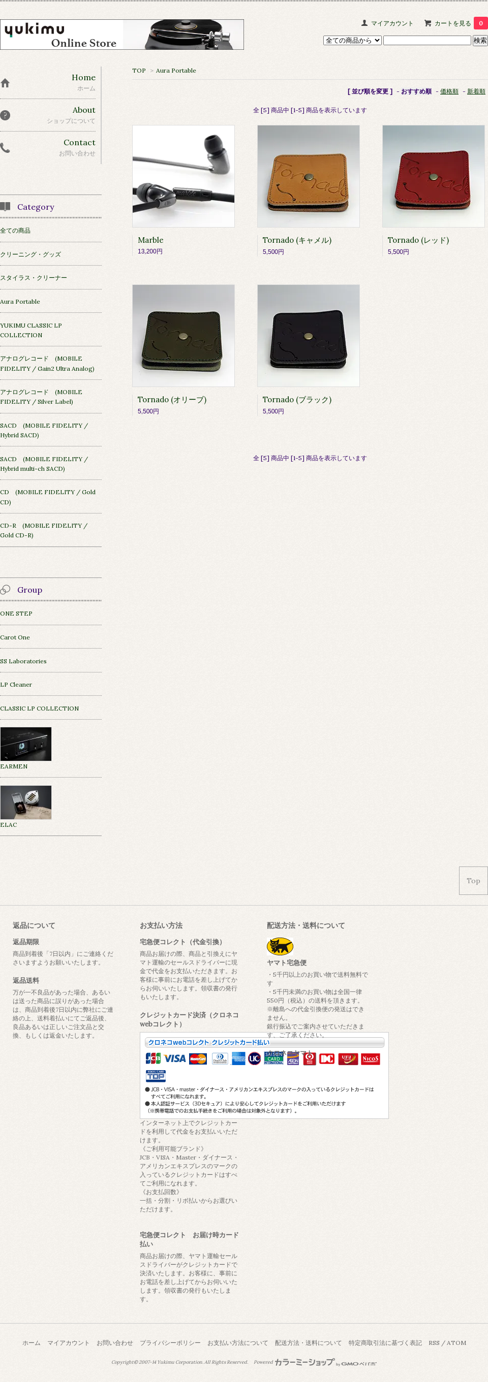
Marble (151, 240)
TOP (139, 70)
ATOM (456, 1342)
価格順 (449, 91)
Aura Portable (176, 70)
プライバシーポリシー (170, 1342)
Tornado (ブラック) (297, 399)
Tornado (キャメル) (297, 240)
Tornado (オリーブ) (172, 399)
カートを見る (461, 23)
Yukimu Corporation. (180, 1362)
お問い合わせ (115, 1342)
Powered (315, 1362)
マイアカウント (392, 23)
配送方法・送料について (308, 1342)
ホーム (31, 1342)
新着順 (476, 91)
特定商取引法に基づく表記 (385, 1342)
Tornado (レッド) (418, 240)
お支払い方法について (237, 1342)
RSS (434, 1342)
